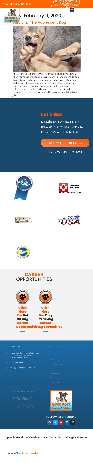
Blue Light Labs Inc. (30, 453)
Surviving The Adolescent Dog (39, 22)
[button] (72, 10)
